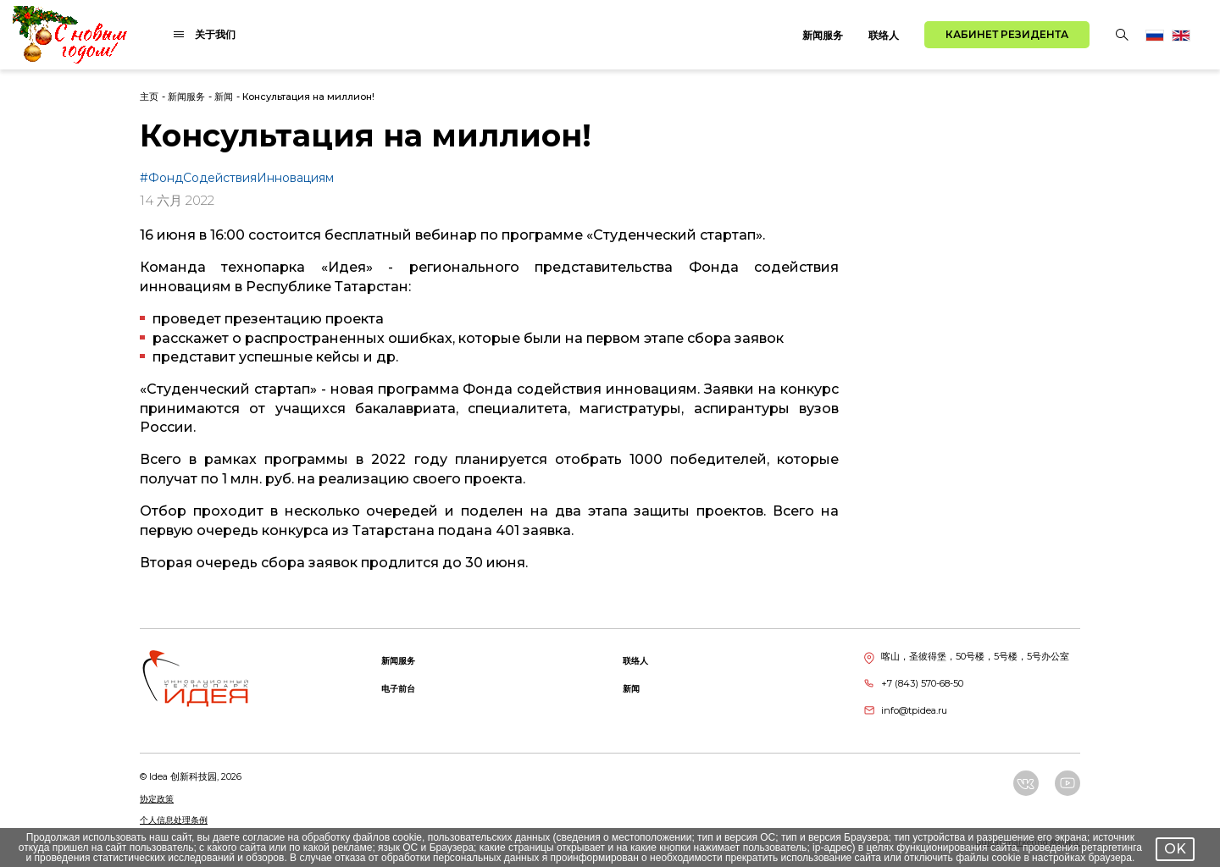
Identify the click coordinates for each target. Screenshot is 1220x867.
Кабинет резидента (1007, 34)
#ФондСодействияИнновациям (237, 177)
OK (1175, 849)
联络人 (883, 35)
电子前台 (398, 688)
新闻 (223, 96)
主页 (149, 96)
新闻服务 (822, 35)
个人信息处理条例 (174, 820)
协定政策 (157, 798)
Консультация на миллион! (308, 96)
